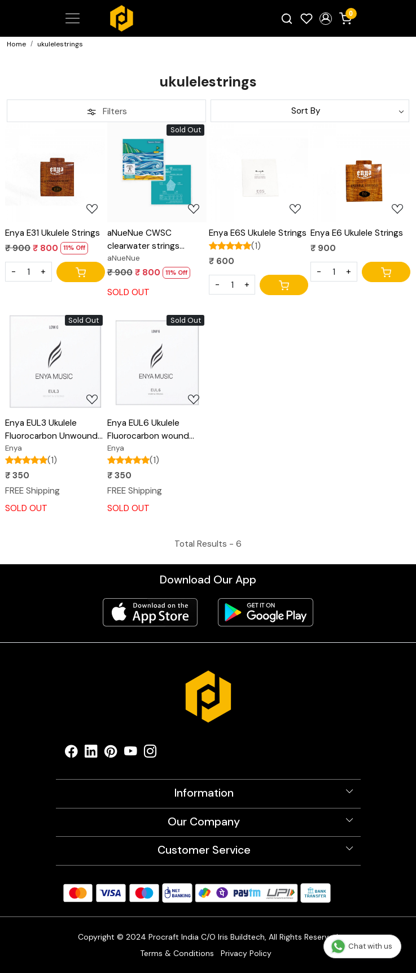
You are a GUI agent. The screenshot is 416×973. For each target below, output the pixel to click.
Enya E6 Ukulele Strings (356, 233)
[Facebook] (71, 754)
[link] (286, 18)
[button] (326, 18)
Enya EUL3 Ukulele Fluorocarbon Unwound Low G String (51, 430)
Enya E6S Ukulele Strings (257, 233)
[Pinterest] (111, 754)
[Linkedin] (91, 754)
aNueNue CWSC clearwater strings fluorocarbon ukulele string (147, 240)
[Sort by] (310, 111)
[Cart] (80, 272)
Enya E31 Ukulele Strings (52, 233)
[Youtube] (130, 754)
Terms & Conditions (177, 953)
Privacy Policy (246, 953)
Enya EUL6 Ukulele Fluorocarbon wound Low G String (148, 430)
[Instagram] (150, 754)
